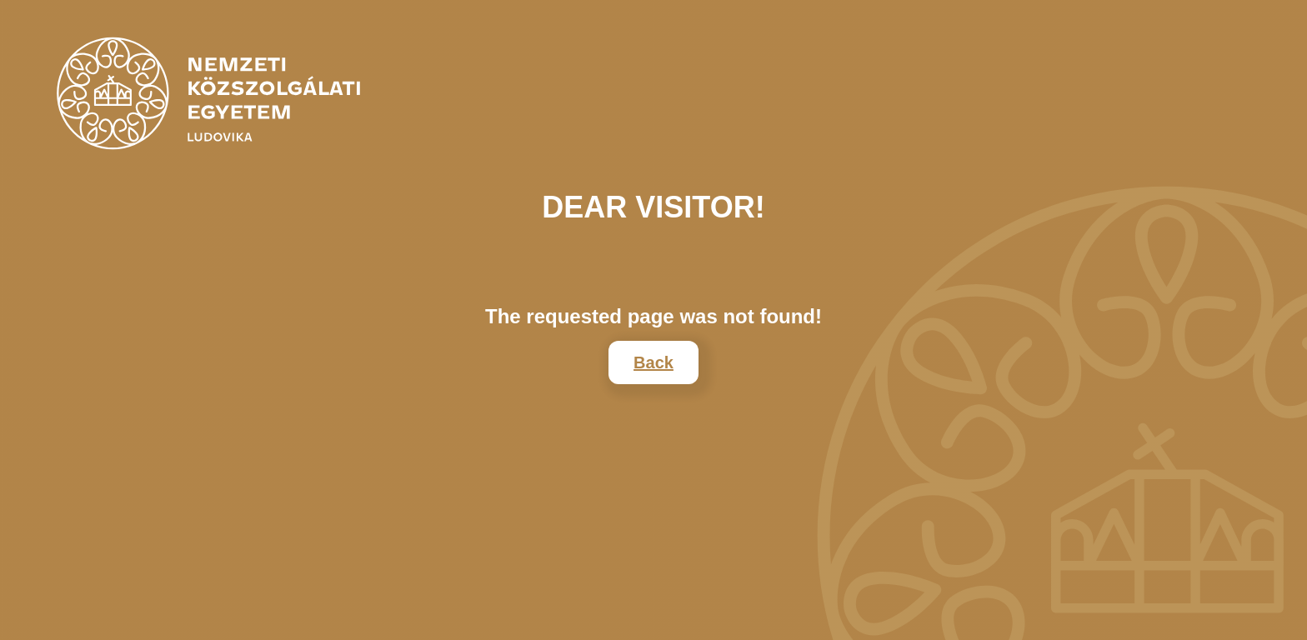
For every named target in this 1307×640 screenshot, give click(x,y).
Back (653, 362)
